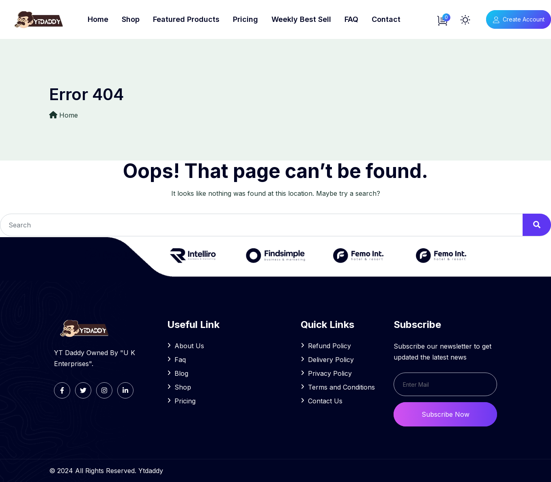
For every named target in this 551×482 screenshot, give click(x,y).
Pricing (245, 19)
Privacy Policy (330, 373)
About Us (189, 346)
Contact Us (325, 401)
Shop (131, 19)
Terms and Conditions (341, 387)
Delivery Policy (331, 360)
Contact (386, 19)
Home (98, 19)
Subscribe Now (445, 414)
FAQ (351, 19)
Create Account (519, 19)
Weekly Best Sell (301, 19)
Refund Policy (329, 346)
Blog (181, 373)
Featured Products (186, 19)
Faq (180, 360)
